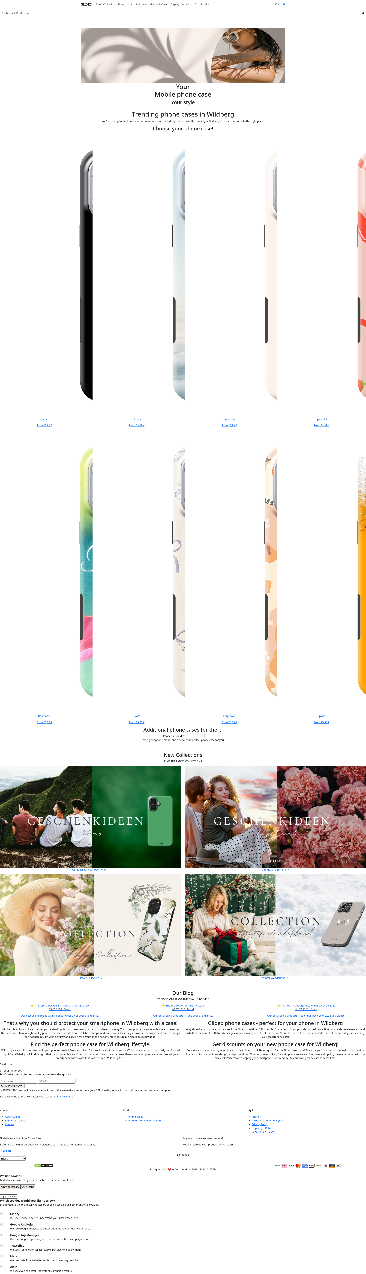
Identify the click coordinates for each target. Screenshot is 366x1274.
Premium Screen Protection (144, 1120)
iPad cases (141, 4)
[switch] (2, 1213)
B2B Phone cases (15, 1120)
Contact (9, 1124)
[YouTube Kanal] (9, 1151)
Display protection (181, 4)
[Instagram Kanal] (1, 1151)
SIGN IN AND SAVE (12, 1086)
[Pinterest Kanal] (4, 1151)
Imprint (256, 1116)
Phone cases (124, 4)
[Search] (183, 13)
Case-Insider (202, 4)
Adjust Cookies (8, 1196)
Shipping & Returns (263, 1128)
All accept (28, 1187)
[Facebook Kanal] (7, 1151)
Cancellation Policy (263, 1132)
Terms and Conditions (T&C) (268, 1120)
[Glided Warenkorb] (284, 4)
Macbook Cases (159, 4)
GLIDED (86, 4)
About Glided (13, 1116)
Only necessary (10, 1187)
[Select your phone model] (183, 736)
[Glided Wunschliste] (276, 4)
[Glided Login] (281, 4)
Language (183, 1154)
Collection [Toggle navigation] (109, 4)
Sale (98, 4)
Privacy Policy (65, 1096)
